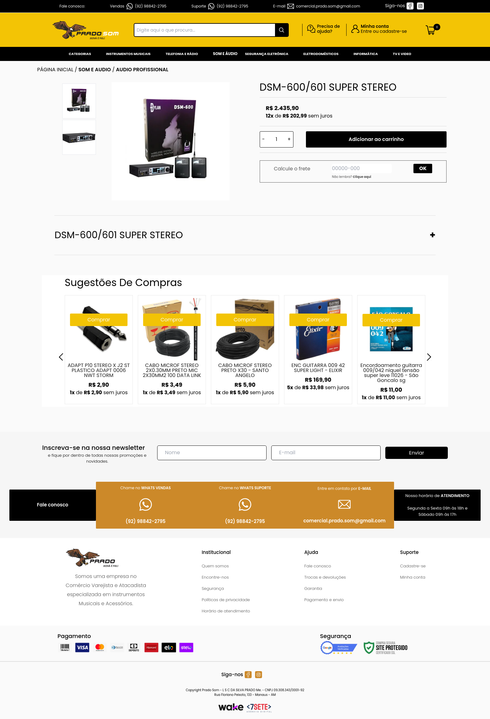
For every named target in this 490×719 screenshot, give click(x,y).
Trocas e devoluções (325, 577)
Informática (365, 53)
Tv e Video (402, 53)
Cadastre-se (413, 566)
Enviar (416, 452)
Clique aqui (362, 176)
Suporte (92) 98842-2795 (220, 6)
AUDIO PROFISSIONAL (142, 69)
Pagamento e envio (324, 600)
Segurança (213, 588)
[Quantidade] (276, 139)
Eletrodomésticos (320, 53)
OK (423, 168)
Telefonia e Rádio (182, 53)
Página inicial (55, 69)
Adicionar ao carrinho (376, 139)
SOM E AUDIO (94, 69)
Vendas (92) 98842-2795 (138, 6)
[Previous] (61, 357)
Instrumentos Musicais (128, 53)
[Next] (429, 357)
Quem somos (215, 566)
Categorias (80, 53)
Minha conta (412, 577)
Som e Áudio (225, 53)
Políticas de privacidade (226, 600)
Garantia (313, 588)
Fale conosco (317, 566)
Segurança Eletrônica (266, 53)
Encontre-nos (215, 577)
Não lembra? (351, 176)
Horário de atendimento (226, 611)
